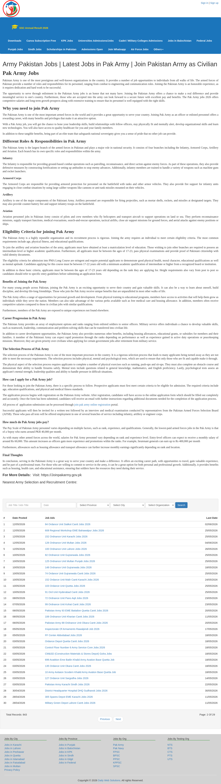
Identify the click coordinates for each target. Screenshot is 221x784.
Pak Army (118, 744)
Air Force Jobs (139, 49)
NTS (169, 744)
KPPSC (117, 762)
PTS (169, 755)
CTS (169, 752)
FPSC (116, 752)
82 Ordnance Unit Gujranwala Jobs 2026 (67, 555)
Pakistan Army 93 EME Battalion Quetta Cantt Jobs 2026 (76, 610)
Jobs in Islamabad (14, 759)
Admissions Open (92, 49)
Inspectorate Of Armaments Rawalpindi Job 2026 (72, 629)
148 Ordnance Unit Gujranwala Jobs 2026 (68, 567)
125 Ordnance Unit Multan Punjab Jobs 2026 (70, 561)
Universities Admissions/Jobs (96, 40)
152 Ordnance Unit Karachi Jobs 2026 (66, 536)
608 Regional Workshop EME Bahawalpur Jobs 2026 (74, 530)
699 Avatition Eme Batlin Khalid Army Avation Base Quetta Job (79, 659)
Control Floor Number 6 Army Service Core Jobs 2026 (75, 647)
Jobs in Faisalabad (14, 762)
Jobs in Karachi (12, 744)
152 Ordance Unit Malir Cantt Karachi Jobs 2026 (72, 579)
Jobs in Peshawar (14, 752)
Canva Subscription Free (41, 40)
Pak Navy (118, 748)
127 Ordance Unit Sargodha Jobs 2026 (67, 678)
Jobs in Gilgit (66, 759)
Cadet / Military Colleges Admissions (140, 40)
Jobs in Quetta (12, 755)
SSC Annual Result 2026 (28, 27)
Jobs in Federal (67, 762)
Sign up (214, 3)
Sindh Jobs (34, 49)
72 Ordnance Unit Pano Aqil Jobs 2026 (66, 598)
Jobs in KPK (65, 752)
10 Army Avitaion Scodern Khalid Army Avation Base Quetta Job (80, 672)
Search (181, 505)
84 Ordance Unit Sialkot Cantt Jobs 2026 (67, 524)
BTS (169, 748)
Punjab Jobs (15, 49)
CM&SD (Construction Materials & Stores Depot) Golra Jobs (78, 653)
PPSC (116, 759)
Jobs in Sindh (66, 755)
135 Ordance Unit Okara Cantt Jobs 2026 (68, 666)
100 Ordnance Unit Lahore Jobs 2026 (66, 549)
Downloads (14, 40)
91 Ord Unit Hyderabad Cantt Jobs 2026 (67, 592)
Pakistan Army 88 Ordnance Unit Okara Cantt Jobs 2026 (76, 622)
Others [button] (159, 49)
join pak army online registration (92, 404)
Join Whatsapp (117, 49)
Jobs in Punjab (67, 744)
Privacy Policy (12, 769)
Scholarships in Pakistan (61, 49)
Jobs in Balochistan (179, 40)
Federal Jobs (204, 40)
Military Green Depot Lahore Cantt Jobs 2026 (70, 703)
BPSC (116, 755)
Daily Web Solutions (109, 780)
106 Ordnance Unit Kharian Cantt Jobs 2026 (69, 616)
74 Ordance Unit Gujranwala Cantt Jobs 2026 (70, 573)
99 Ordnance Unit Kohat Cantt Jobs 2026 (68, 604)
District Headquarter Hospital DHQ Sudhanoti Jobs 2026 (76, 690)
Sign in (204, 3)
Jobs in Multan (12, 766)
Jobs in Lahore (12, 748)
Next (118, 719)
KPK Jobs (67, 40)
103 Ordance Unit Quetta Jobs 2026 (65, 586)
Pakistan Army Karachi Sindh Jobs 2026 (67, 684)
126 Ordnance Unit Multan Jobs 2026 (66, 542)
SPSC (116, 766)
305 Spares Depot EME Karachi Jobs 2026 (69, 696)
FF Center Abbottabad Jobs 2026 (63, 635)
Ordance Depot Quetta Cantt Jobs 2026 (67, 641)
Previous (105, 719)
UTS (169, 759)
